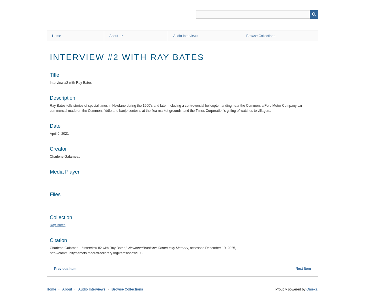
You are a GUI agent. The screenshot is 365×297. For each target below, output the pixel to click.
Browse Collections (260, 36)
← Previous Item (63, 269)
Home (56, 36)
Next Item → (305, 269)
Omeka (311, 289)
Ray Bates (57, 225)
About (113, 36)
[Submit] (314, 14)
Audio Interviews (185, 36)
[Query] (257, 14)
